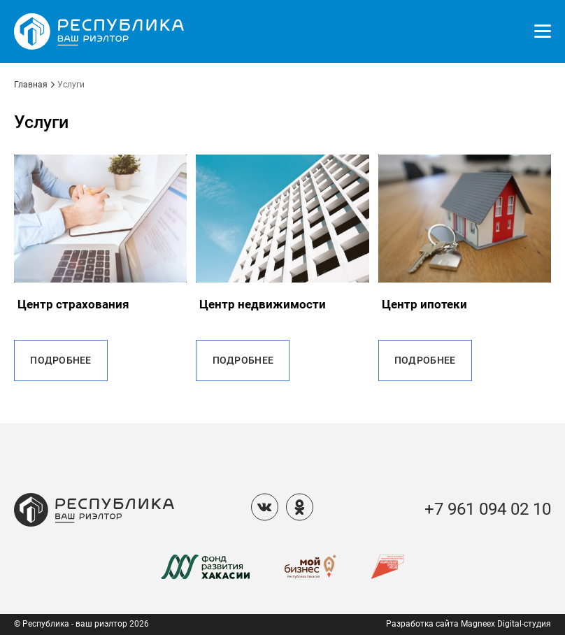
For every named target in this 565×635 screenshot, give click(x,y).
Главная (31, 85)
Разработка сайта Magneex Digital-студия (468, 624)
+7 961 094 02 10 (487, 509)
